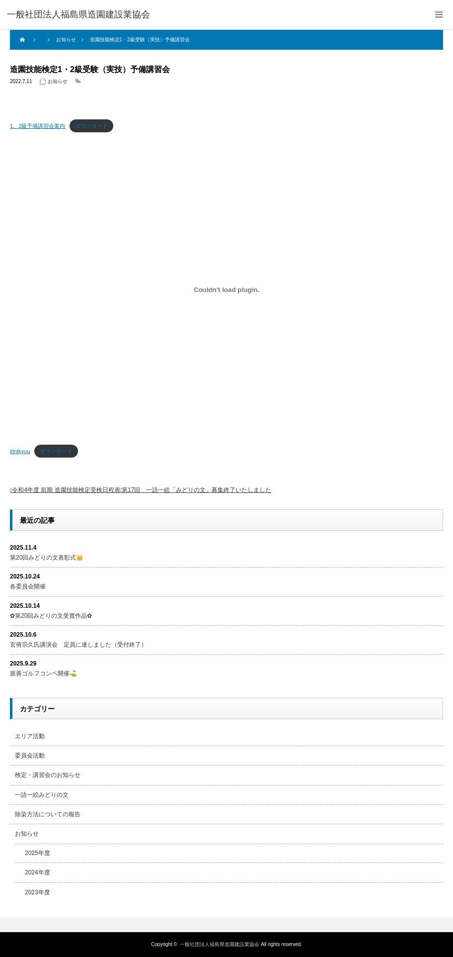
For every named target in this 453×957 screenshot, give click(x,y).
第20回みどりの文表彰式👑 (46, 557)
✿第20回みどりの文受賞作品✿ (51, 615)
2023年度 (37, 892)
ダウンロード (91, 126)
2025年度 (37, 853)
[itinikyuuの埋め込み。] (226, 290)
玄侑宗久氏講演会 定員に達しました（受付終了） (78, 644)
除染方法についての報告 (47, 814)
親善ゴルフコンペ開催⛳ (43, 673)
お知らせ (58, 81)
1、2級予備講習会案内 (37, 126)
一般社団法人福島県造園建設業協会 (219, 944)
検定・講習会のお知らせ (47, 774)
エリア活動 (30, 736)
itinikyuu (20, 451)
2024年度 (37, 872)
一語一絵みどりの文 (42, 794)
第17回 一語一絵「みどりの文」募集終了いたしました (196, 489)
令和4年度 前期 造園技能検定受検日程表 (66, 489)
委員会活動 (30, 755)
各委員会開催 (28, 586)
